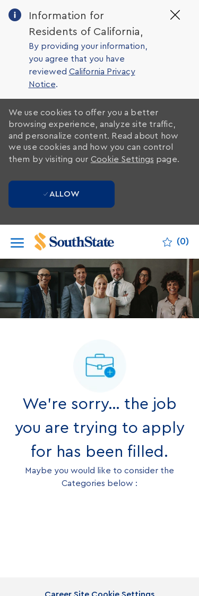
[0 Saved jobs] (175, 241)
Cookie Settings (122, 159)
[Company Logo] (85, 242)
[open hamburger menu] (17, 242)
